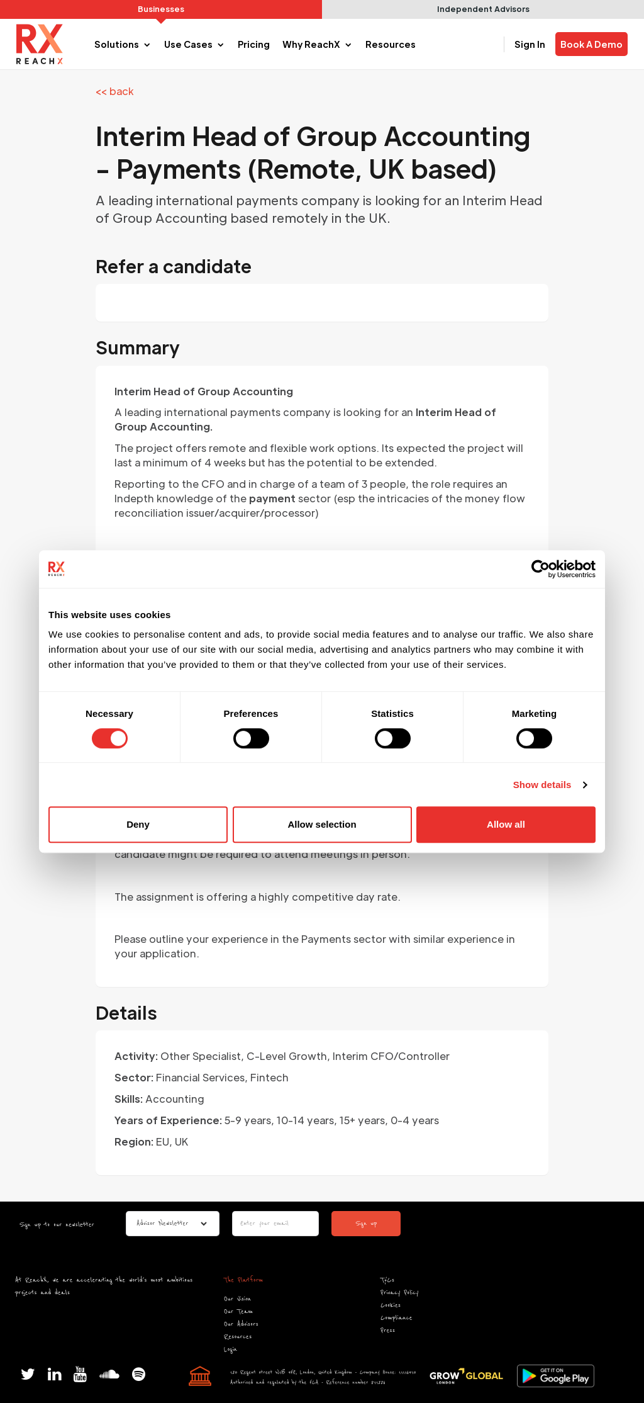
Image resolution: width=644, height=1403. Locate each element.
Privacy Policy (399, 1292)
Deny (138, 824)
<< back (115, 91)
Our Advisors (241, 1324)
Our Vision (237, 1299)
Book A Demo (591, 44)
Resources (238, 1336)
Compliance (396, 1317)
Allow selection (321, 824)
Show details (542, 784)
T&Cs (387, 1280)
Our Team (238, 1311)
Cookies (390, 1305)
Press (387, 1330)
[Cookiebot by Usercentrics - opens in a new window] (541, 569)
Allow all (506, 824)
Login (230, 1349)
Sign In (529, 44)
